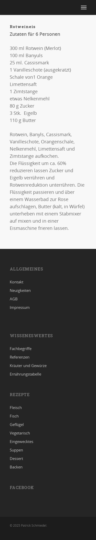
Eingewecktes (21, 441)
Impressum (20, 307)
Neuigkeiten (20, 290)
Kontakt (16, 282)
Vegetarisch (20, 433)
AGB (14, 298)
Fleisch (16, 407)
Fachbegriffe (20, 348)
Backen (16, 466)
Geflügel (17, 424)
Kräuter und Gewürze (28, 365)
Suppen (16, 449)
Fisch (14, 416)
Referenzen (19, 357)
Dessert (16, 458)
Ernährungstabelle (25, 374)
